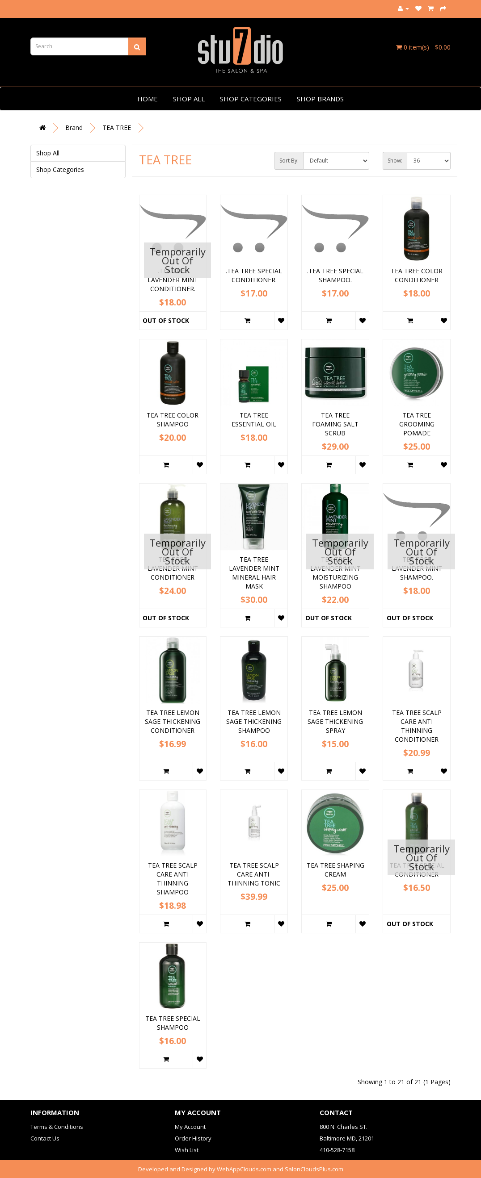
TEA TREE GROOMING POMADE (417, 424)
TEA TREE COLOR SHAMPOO (172, 419)
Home (147, 98)
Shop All (189, 98)
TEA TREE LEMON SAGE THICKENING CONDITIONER (172, 721)
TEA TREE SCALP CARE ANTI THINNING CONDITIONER (417, 726)
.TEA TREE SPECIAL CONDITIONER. (254, 275)
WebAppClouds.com (244, 1169)
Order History (193, 1138)
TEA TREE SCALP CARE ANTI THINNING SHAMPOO (173, 878)
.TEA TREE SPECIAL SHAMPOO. (335, 275)
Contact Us (44, 1138)
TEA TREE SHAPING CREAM (335, 869)
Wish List (186, 1150)
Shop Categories (251, 98)
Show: (395, 160)
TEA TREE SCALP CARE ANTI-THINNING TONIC (254, 874)
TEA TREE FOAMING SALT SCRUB (335, 424)
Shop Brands (320, 98)
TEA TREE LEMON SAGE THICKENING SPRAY (335, 721)
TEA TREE (116, 127)
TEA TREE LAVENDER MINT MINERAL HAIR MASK (254, 572)
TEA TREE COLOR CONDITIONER (417, 275)
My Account (190, 1127)
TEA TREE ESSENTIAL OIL (254, 419)
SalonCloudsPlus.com (314, 1169)
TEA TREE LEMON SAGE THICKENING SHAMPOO (254, 721)
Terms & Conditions (56, 1127)
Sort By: (289, 160)
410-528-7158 (337, 1150)
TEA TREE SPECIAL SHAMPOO (172, 1023)
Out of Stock (166, 320)
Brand (74, 127)
